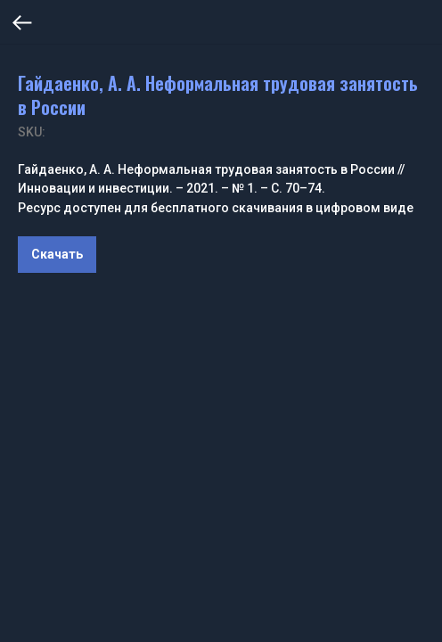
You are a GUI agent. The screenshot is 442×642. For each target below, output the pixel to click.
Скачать (57, 254)
